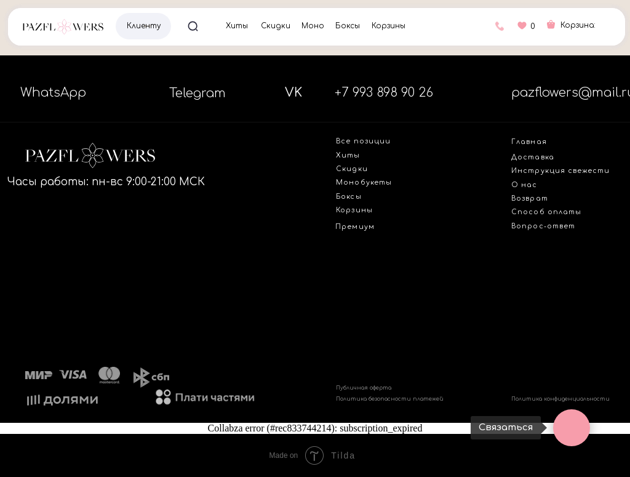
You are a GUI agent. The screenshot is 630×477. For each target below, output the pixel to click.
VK (293, 93)
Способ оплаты (546, 212)
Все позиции (363, 141)
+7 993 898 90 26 (384, 93)
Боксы (347, 26)
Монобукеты (364, 182)
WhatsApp (53, 93)
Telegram (197, 93)
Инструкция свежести (560, 170)
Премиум (354, 226)
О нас (524, 185)
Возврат (529, 198)
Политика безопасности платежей (390, 399)
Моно (312, 26)
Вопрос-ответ (543, 226)
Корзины (388, 26)
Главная (528, 141)
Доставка (532, 157)
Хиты (237, 26)
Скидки (275, 26)
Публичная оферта (363, 388)
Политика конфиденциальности (560, 399)
